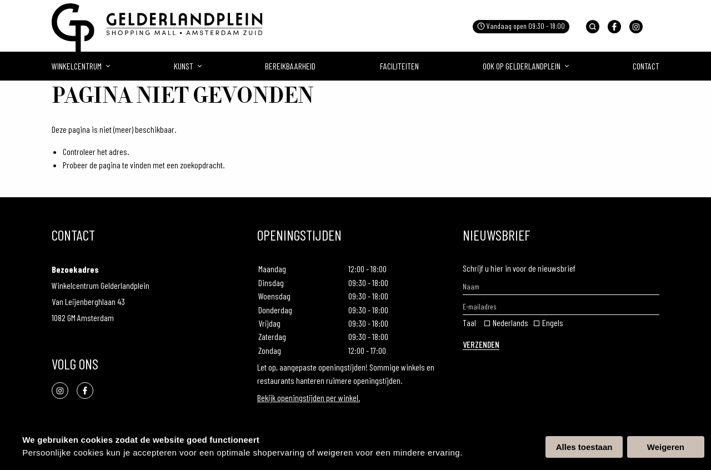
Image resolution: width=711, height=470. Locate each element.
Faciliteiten (399, 66)
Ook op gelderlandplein (521, 66)
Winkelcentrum (77, 66)
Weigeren (665, 447)
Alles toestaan (584, 447)
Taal (469, 322)
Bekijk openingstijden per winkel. (308, 397)
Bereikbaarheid (290, 66)
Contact (646, 66)
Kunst (183, 66)
